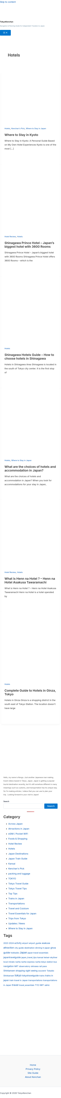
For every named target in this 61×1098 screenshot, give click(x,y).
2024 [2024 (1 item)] (11, 943)
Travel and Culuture (18, 908)
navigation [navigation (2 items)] (8, 966)
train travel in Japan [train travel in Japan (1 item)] (18, 980)
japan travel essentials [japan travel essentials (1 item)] (38, 953)
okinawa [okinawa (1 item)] (35, 966)
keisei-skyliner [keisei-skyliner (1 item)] (50, 957)
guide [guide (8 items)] (6, 952)
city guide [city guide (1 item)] (19, 948)
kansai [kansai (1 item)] (40, 957)
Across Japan (15, 823)
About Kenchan (33, 1077)
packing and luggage (19, 873)
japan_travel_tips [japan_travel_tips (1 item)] (29, 957)
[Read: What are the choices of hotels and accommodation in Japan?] (30, 456)
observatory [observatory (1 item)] (24, 966)
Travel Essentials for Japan (22, 913)
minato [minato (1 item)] (11, 962)
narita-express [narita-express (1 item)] (28, 962)
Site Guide (33, 1073)
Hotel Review (10, 236)
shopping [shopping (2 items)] (20, 970)
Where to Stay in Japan (36, 128)
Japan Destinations (18, 853)
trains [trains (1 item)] (42, 975)
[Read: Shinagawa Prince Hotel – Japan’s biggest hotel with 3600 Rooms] (30, 232)
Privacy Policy (33, 1069)
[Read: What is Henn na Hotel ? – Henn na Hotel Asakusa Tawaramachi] (30, 568)
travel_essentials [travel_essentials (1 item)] (26, 985)
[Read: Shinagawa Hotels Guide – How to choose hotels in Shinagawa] (30, 344)
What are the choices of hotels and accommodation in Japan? (30, 468)
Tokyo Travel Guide (18, 883)
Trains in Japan (16, 898)
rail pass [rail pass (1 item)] (43, 966)
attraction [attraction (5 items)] (8, 947)
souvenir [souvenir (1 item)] (42, 970)
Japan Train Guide (17, 858)
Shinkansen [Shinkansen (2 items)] (9, 970)
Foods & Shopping (17, 838)
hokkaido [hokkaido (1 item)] (15, 953)
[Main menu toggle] (5, 33)
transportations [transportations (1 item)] (35, 980)
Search (6, 801)
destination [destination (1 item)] (29, 948)
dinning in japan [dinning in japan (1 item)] (42, 948)
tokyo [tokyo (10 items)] (18, 975)
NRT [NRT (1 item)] (16, 966)
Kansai (11, 863)
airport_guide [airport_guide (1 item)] (35, 943)
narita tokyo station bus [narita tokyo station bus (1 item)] (46, 962)
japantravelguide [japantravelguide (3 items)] (12, 957)
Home (33, 1065)
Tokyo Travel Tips (17, 888)
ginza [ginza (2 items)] (53, 947)
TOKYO (12, 878)
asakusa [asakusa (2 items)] (46, 943)
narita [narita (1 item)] (17, 962)
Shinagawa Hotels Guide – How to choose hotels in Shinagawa (29, 356)
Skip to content (8, 2)
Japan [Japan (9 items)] (23, 952)
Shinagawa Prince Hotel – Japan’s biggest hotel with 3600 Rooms (29, 244)
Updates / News (16, 923)
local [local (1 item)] (5, 962)
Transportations (16, 903)
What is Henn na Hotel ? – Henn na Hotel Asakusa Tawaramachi (30, 580)
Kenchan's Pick (18, 128)
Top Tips (12, 893)
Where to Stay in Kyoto (21, 135)
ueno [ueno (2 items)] (47, 985)
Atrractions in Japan (18, 828)
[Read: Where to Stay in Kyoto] (30, 124)
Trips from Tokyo (17, 918)
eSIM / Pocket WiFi (18, 833)
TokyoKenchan (6, 22)
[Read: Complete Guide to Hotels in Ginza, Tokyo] (30, 680)
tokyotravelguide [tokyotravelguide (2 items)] (30, 975)
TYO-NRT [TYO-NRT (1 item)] (39, 985)
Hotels (7, 128)
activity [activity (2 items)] (18, 943)
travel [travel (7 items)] (15, 985)
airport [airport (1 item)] (25, 943)
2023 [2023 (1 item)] (5, 943)
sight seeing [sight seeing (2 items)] (31, 970)
